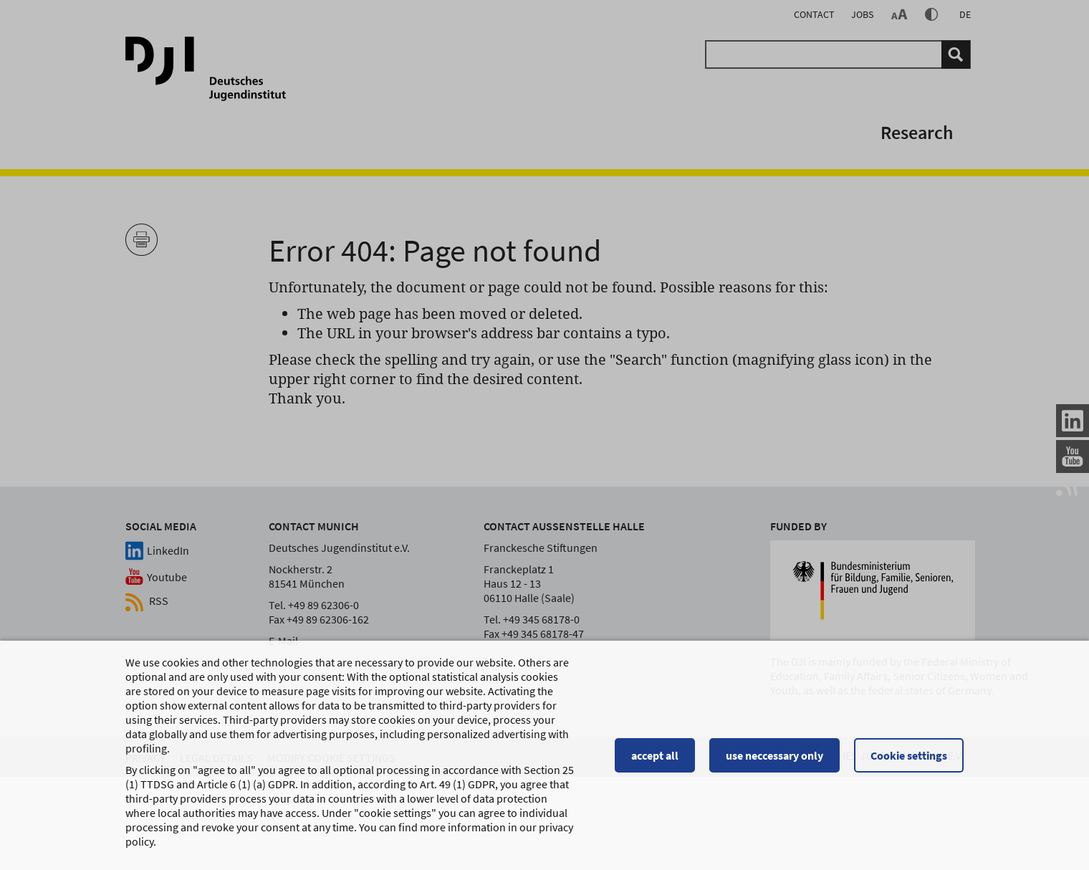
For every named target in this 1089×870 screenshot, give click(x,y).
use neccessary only (774, 761)
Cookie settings (908, 761)
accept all (654, 761)
